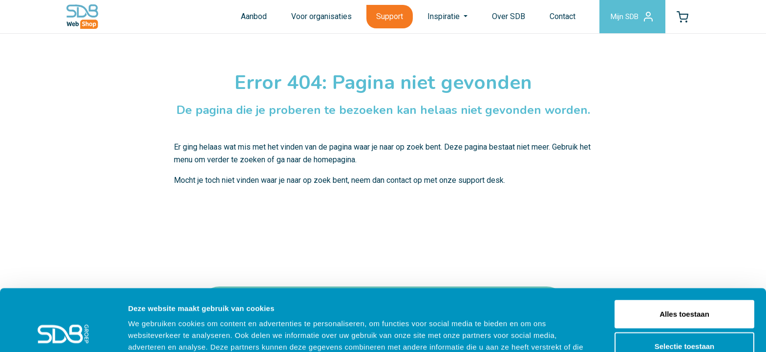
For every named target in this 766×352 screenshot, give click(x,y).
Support (389, 16)
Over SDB (508, 16)
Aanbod (254, 16)
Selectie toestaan (685, 288)
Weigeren (684, 320)
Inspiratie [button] (444, 16)
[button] (682, 16)
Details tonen (528, 333)
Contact (562, 16)
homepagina (334, 159)
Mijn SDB (632, 16)
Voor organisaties (321, 16)
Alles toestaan (684, 256)
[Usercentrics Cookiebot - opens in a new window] (63, 333)
